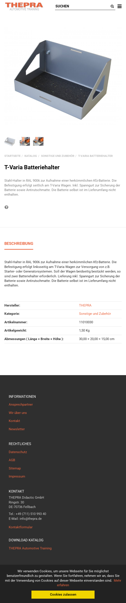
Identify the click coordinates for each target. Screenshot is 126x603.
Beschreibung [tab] (18, 243)
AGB (12, 460)
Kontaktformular (21, 527)
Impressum (17, 476)
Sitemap (15, 468)
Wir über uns (18, 413)
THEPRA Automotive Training (30, 548)
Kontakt (14, 421)
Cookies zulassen (63, 594)
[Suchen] (82, 6)
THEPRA (85, 305)
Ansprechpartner (21, 405)
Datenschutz (18, 452)
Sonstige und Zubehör (95, 314)
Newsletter (17, 429)
